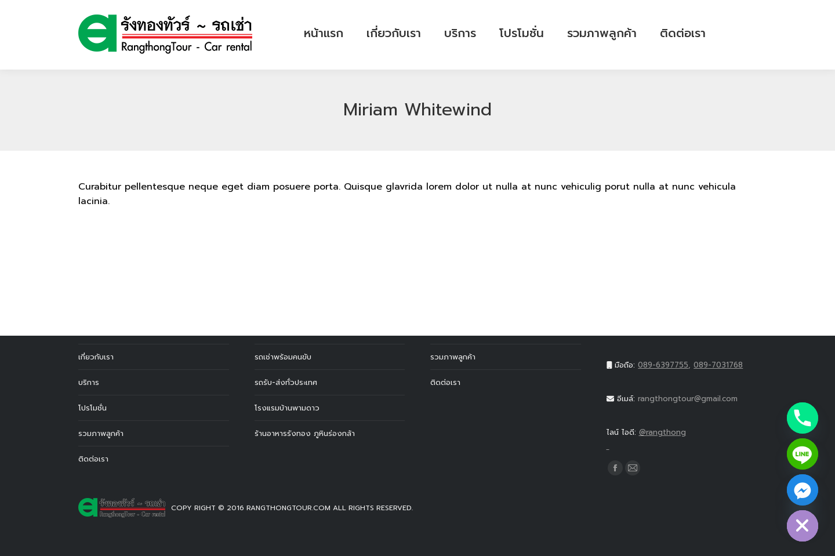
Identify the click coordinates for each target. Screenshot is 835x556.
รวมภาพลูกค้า (101, 433)
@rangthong (682, 440)
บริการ (88, 382)
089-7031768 (718, 364)
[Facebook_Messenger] (802, 490)
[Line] (802, 454)
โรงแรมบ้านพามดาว (287, 407)
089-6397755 (663, 364)
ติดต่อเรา (93, 458)
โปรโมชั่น (92, 407)
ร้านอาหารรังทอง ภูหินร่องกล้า (305, 433)
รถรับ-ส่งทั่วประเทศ (286, 382)
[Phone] (802, 418)
